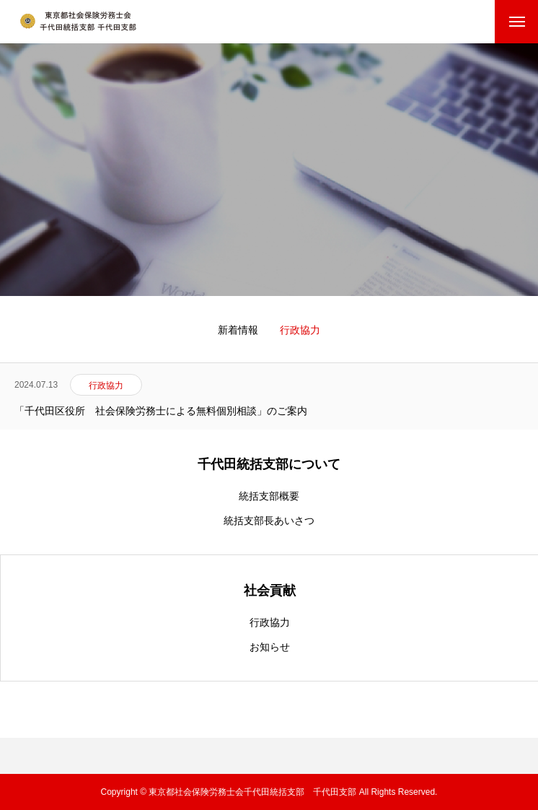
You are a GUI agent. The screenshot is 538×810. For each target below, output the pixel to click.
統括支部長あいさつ (269, 520)
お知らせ (270, 647)
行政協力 (270, 622)
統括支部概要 (269, 496)
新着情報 (238, 330)
